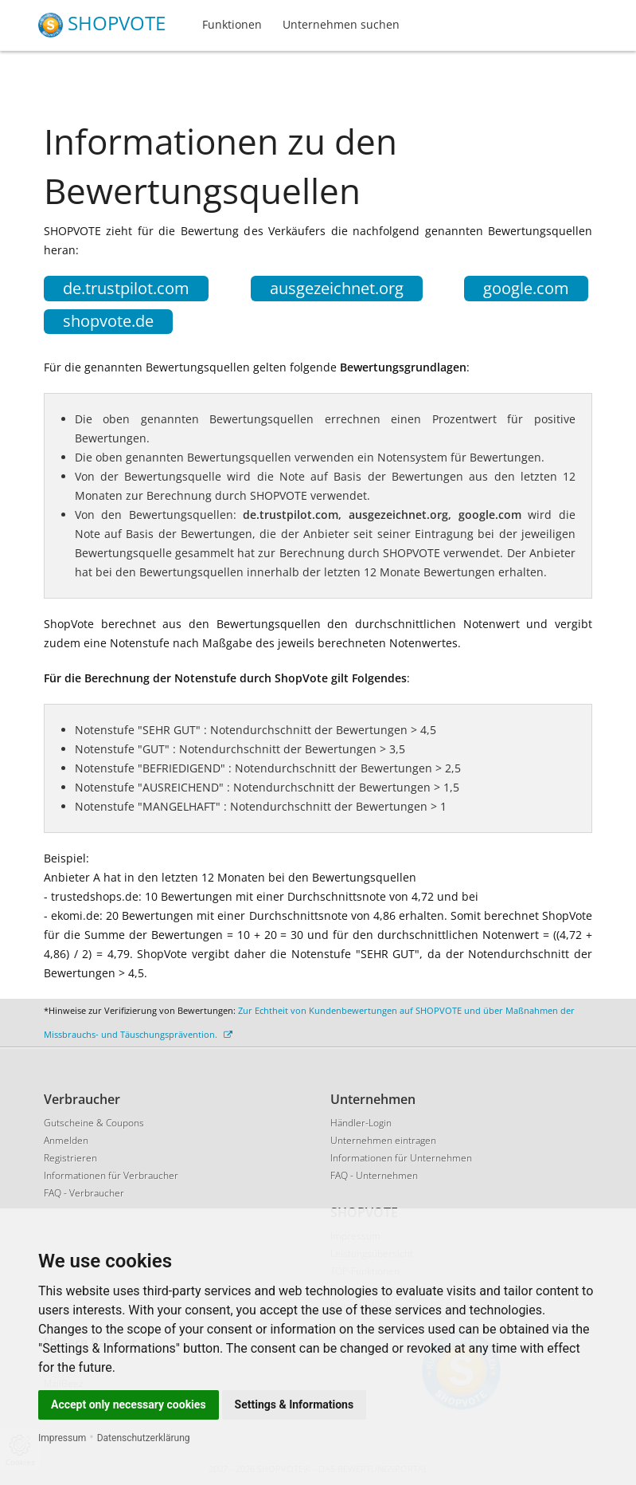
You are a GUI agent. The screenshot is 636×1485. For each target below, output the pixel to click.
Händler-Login (361, 1122)
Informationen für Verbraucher (111, 1175)
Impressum (62, 1438)
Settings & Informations (294, 1404)
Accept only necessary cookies (128, 1404)
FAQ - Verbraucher (84, 1193)
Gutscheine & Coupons (94, 1122)
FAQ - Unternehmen (374, 1175)
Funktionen (232, 24)
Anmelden (66, 1140)
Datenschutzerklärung (143, 1438)
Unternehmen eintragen (383, 1140)
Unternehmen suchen (341, 24)
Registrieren (70, 1158)
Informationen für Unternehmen (401, 1158)
